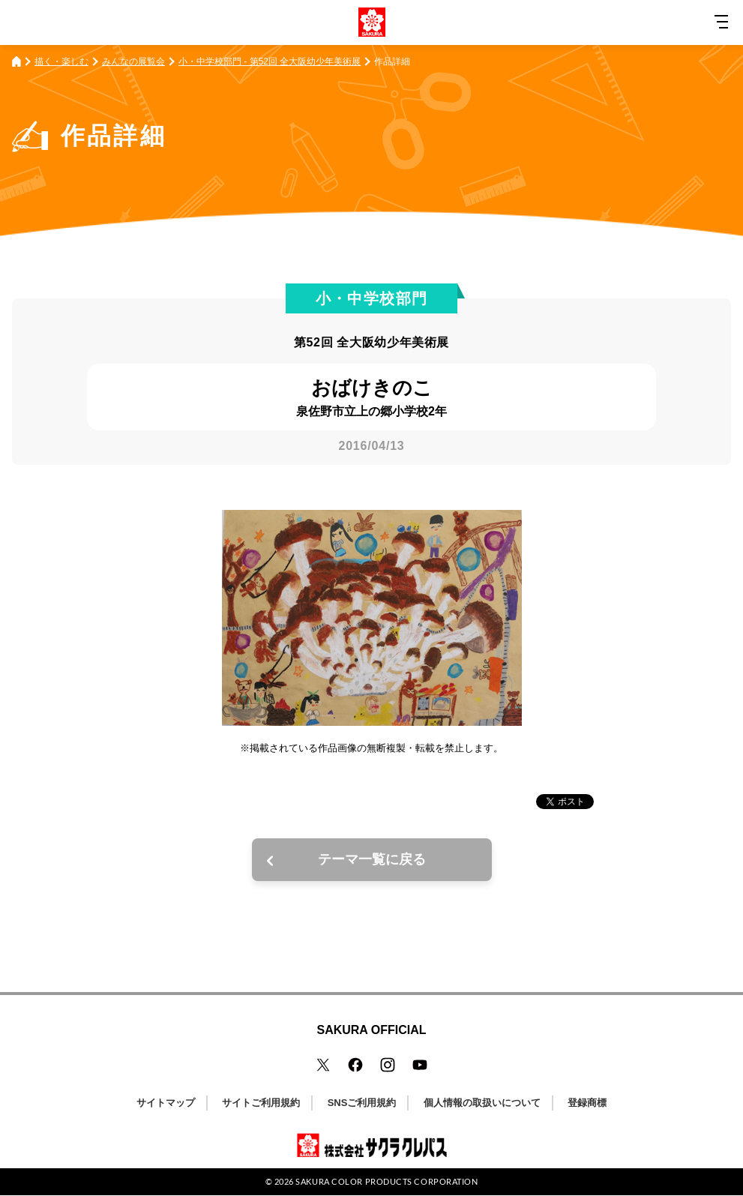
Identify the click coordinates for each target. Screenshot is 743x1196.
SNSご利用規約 (362, 1102)
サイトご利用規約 (261, 1102)
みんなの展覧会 (133, 61)
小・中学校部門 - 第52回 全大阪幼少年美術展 (269, 61)
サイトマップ (165, 1102)
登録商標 (587, 1102)
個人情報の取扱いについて (482, 1102)
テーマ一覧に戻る (372, 859)
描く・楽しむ (61, 61)
